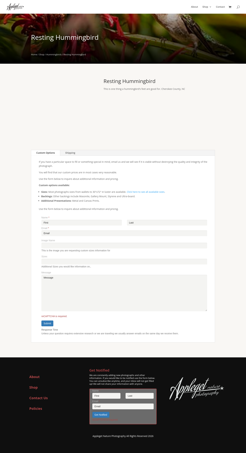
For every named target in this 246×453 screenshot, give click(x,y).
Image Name (48, 240)
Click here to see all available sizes (145, 191)
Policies (35, 408)
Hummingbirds (54, 54)
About (194, 7)
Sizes (44, 256)
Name (45, 217)
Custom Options (45, 152)
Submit (47, 323)
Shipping (70, 152)
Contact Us (38, 398)
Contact (220, 7)
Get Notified (101, 414)
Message (46, 272)
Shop (205, 7)
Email (45, 228)
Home (34, 54)
